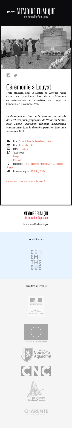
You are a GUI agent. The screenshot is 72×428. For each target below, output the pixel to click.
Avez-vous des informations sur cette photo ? (25, 181)
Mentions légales (41, 224)
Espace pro (28, 224)
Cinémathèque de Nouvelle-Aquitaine (35, 141)
